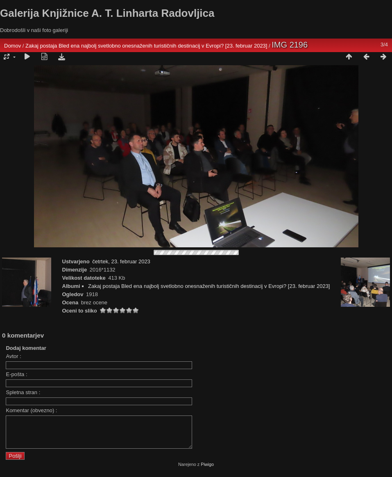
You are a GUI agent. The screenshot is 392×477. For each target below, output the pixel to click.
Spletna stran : (23, 392)
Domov (12, 46)
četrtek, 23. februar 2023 (121, 261)
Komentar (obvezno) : (31, 410)
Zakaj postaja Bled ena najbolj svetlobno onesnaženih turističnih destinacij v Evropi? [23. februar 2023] (146, 46)
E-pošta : (16, 374)
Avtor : (13, 356)
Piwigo (207, 470)
